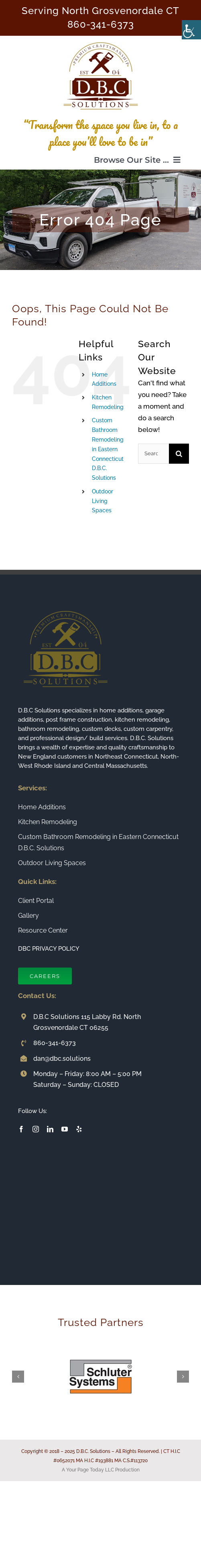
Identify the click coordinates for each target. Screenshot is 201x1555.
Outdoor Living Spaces (102, 501)
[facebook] (21, 1129)
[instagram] (35, 1129)
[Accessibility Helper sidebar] (191, 29)
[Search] (179, 454)
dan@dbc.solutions (62, 1058)
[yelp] (79, 1129)
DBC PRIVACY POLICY (48, 948)
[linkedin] (50, 1129)
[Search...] (153, 454)
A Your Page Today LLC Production (101, 1470)
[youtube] (64, 1129)
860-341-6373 (100, 24)
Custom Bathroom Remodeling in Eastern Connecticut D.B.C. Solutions (108, 449)
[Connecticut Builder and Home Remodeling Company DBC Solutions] (101, 39)
